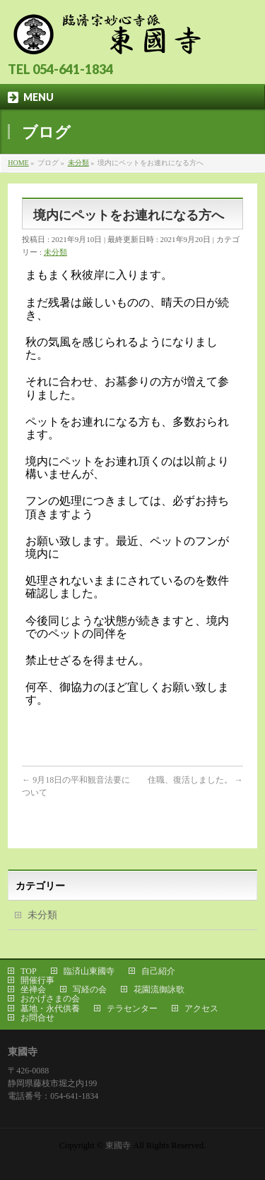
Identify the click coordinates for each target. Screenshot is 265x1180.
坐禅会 (33, 989)
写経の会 (90, 989)
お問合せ (37, 1018)
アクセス (201, 1008)
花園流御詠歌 (159, 989)
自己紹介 (158, 971)
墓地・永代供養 (50, 1008)
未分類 (55, 252)
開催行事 (37, 980)
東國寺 (118, 1145)
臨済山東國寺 (89, 971)
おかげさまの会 (50, 999)
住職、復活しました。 (195, 780)
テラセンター (132, 1008)
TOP (28, 971)
